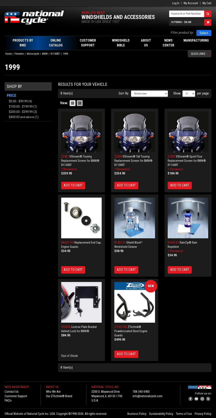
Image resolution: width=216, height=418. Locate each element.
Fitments (19, 53)
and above (21, 117)
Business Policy (136, 413)
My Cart (206, 3)
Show (177, 93)
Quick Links (199, 53)
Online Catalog (56, 42)
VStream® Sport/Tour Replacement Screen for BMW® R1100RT (187, 161)
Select (204, 33)
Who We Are (53, 392)
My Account (191, 3)
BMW (45, 53)
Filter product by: (182, 33)
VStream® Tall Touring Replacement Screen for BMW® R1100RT (133, 161)
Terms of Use (184, 413)
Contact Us (12, 392)
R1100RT (55, 53)
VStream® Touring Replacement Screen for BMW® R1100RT (80, 161)
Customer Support (16, 396)
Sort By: (124, 93)
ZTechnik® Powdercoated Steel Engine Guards (130, 331)
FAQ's (8, 400)
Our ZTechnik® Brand (59, 396)
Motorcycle (33, 53)
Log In (175, 3)
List (80, 103)
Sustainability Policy (161, 413)
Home (8, 53)
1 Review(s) (69, 169)
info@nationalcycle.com (147, 396)
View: (64, 103)
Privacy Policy (203, 413)
